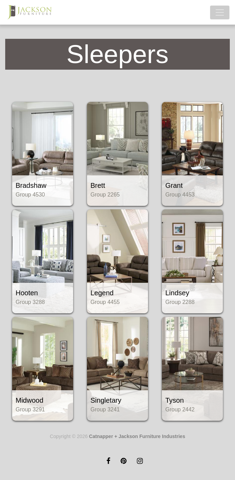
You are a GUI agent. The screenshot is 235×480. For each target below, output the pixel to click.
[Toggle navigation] (219, 12)
